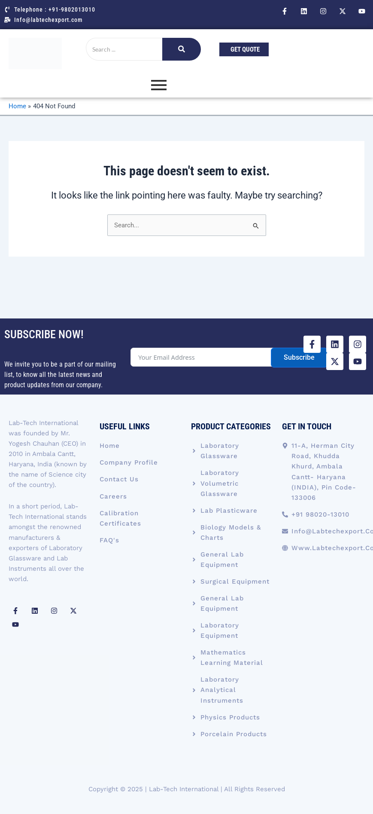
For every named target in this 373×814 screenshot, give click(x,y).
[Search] (124, 49)
